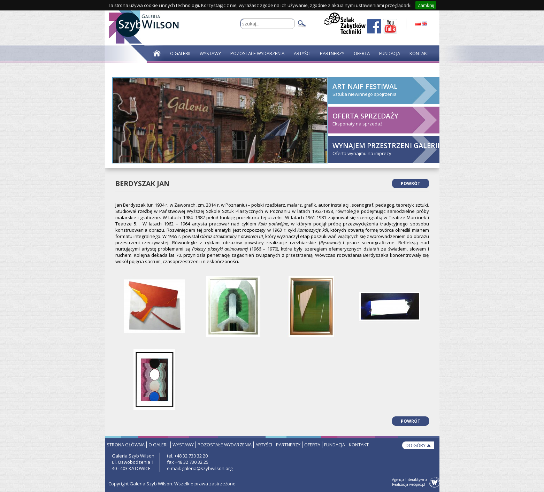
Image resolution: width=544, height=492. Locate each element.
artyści (263, 444)
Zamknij (425, 5)
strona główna (126, 444)
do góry (416, 445)
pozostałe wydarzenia (225, 444)
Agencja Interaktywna (409, 479)
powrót (410, 183)
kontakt (359, 444)
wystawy (183, 444)
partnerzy (288, 444)
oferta (312, 444)
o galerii (158, 444)
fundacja (334, 444)
